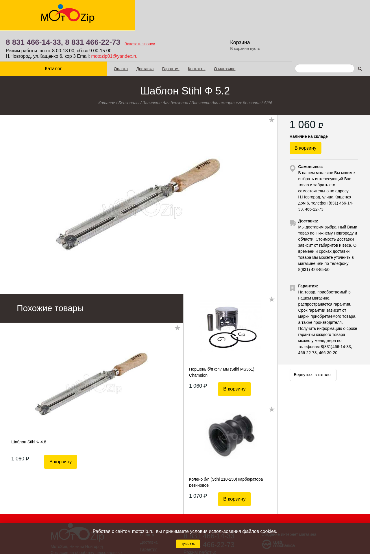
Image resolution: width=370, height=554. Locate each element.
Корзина (334, 11)
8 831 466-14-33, (127, 11)
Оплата (107, 38)
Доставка (131, 38)
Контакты (182, 38)
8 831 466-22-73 (185, 11)
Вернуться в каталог (313, 350)
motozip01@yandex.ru (207, 25)
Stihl (268, 72)
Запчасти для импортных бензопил (226, 72)
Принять (188, 544)
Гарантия (156, 38)
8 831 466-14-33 (209, 505)
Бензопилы (128, 72)
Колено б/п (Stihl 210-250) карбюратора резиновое (226, 451)
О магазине (210, 38)
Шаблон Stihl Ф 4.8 (28, 411)
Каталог (46, 37)
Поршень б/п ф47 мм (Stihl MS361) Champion (221, 341)
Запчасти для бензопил (165, 72)
